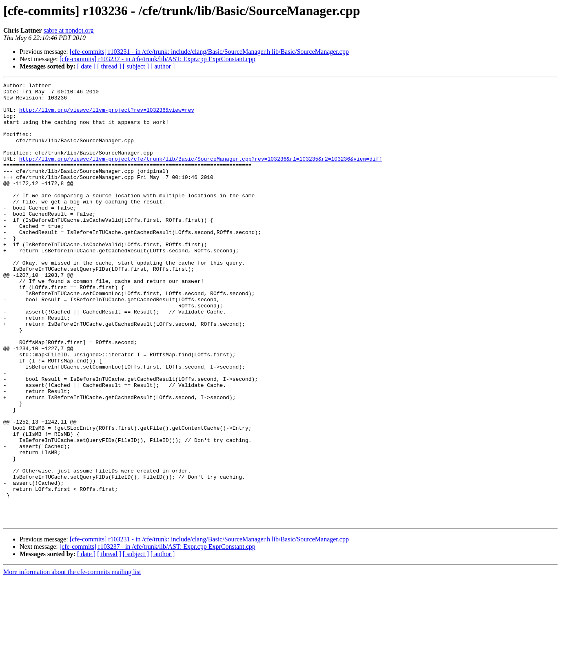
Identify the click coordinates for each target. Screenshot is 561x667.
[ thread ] (109, 66)
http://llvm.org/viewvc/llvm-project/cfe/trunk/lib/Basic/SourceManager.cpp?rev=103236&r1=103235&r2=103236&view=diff (200, 174)
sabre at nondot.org (69, 30)
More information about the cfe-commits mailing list (72, 659)
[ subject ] (136, 66)
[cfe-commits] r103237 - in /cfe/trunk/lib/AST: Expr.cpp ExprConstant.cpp (157, 58)
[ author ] (163, 66)
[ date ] (86, 66)
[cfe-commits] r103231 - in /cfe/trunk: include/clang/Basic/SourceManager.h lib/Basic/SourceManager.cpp (209, 51)
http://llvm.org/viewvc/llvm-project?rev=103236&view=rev (106, 115)
